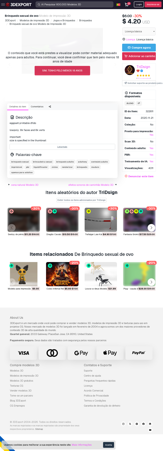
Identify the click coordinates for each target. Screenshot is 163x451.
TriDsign (143, 66)
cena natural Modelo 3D (24, 201)
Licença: (131, 39)
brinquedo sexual (20, 178)
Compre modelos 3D (24, 382)
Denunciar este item (141, 176)
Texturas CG (16, 402)
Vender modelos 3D (21, 407)
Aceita (108, 445)
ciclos (55, 184)
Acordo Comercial (93, 407)
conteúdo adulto (99, 178)
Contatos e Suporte (98, 382)
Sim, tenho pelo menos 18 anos (62, 70)
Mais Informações (82, 444)
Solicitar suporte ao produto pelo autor (140, 83)
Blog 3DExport (18, 417)
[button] (151, 244)
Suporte (88, 387)
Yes (151, 134)
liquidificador (41, 184)
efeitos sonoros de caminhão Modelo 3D (90, 201)
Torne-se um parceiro (21, 412)
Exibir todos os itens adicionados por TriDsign (81, 216)
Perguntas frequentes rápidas (100, 397)
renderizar (67, 184)
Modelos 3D (16, 387)
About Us (16, 334)
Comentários (37, 123)
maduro (95, 184)
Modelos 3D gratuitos (21, 397)
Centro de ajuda (92, 392)
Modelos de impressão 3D (24, 392)
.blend (129, 103)
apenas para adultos (22, 189)
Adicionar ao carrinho (139, 56)
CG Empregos (17, 422)
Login (139, 4)
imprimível (16, 184)
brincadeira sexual (42, 178)
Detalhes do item (17, 123)
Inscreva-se (153, 4)
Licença (88, 402)
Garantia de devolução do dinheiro (102, 422)
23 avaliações (143, 78)
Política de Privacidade (96, 412)
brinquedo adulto (65, 178)
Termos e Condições (95, 417)
